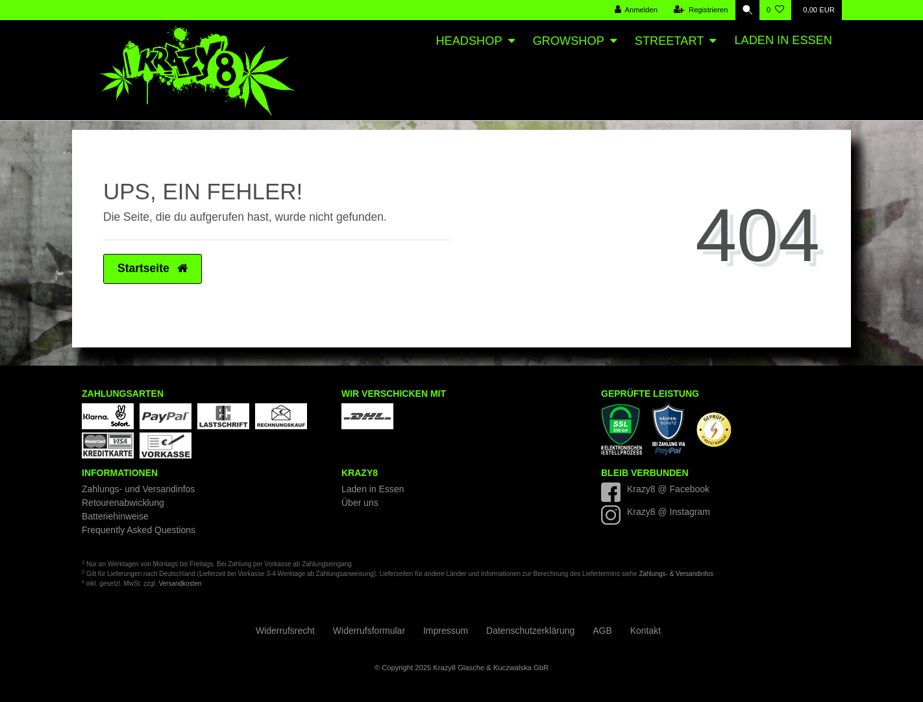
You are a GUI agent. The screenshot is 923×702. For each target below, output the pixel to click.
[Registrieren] (699, 10)
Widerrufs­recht (285, 630)
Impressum (445, 630)
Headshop (469, 40)
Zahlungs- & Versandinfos (676, 573)
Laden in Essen (783, 40)
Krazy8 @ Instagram (668, 512)
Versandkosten (179, 583)
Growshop (568, 40)
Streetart (669, 40)
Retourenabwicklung (123, 502)
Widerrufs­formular (369, 630)
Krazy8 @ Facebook (668, 489)
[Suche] (746, 10)
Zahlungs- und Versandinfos (138, 489)
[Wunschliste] (775, 10)
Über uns (359, 502)
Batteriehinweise (115, 516)
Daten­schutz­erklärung (530, 630)
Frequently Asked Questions (138, 530)
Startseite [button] (152, 268)
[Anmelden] (634, 10)
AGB (602, 630)
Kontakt (645, 630)
